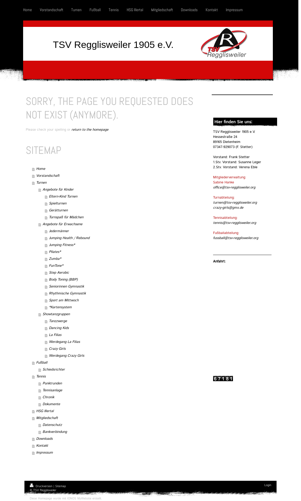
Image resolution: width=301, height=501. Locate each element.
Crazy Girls (57, 348)
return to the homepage (89, 129)
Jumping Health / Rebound (69, 238)
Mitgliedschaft (47, 418)
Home (40, 168)
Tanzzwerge (58, 321)
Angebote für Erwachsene (62, 224)
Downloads (44, 438)
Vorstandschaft (48, 175)
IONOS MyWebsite (79, 498)
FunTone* (56, 265)
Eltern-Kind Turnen (63, 196)
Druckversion (41, 486)
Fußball (41, 362)
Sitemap (60, 486)
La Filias (55, 335)
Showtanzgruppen (56, 314)
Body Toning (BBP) (63, 279)
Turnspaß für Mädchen (66, 217)
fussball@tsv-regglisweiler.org (235, 238)
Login (267, 485)
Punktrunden (52, 383)
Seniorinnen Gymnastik (66, 286)
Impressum (44, 452)
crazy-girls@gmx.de (228, 207)
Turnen (41, 182)
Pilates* (55, 251)
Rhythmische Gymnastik (67, 293)
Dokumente (51, 404)
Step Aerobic (59, 272)
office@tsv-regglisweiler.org (234, 187)
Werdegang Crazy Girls (66, 355)
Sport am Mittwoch (64, 300)
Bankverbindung (55, 431)
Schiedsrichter (54, 369)
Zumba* (55, 258)
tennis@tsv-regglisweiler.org (234, 222)
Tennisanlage (52, 390)
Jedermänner (59, 231)
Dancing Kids (59, 328)
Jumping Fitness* (62, 245)
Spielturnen (57, 203)
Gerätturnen (58, 210)
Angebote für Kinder (58, 189)
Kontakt (42, 445)
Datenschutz (52, 425)
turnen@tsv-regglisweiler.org (235, 202)
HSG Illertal (45, 411)
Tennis (41, 376)
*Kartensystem (60, 307)
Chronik (48, 397)
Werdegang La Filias (64, 341)
